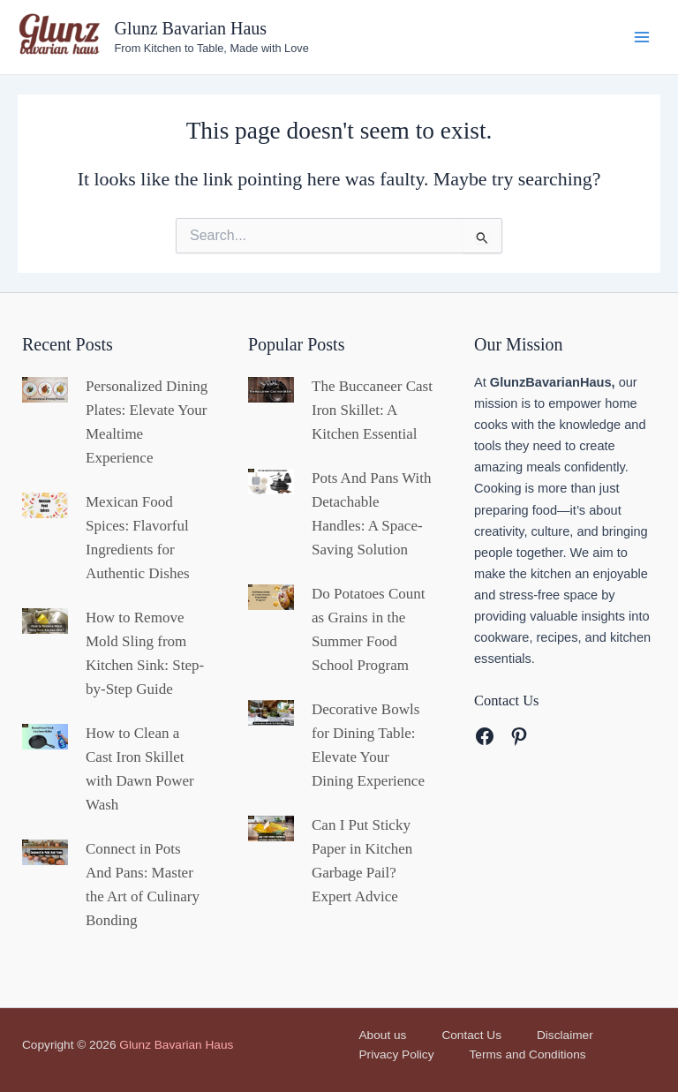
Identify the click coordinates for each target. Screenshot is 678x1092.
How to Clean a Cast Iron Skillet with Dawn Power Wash (140, 769)
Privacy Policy (396, 1054)
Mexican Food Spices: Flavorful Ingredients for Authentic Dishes (138, 537)
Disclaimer (565, 1035)
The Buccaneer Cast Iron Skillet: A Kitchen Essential (372, 410)
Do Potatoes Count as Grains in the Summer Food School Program (368, 629)
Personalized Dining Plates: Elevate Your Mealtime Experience (146, 422)
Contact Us (471, 1035)
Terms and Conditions (528, 1054)
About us (383, 1035)
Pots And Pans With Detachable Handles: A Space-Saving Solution (372, 514)
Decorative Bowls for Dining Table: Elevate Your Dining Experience (368, 745)
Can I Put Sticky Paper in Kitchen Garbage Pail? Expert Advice (362, 861)
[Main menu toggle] (641, 37)
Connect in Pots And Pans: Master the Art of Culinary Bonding (143, 884)
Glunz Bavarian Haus (191, 28)
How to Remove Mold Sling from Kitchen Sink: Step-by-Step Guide (145, 653)
